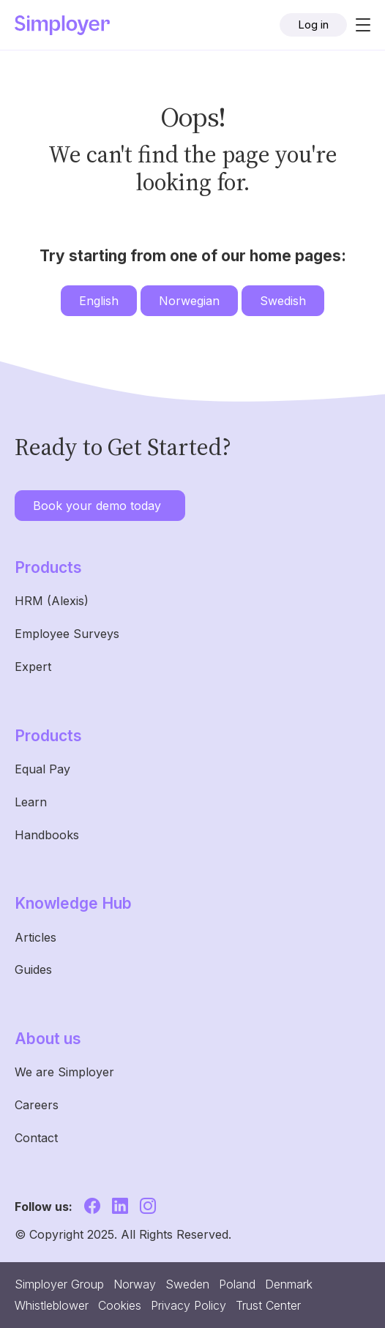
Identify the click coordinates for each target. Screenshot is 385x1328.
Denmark (289, 1284)
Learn (31, 802)
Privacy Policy (188, 1305)
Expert (33, 666)
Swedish (283, 300)
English (99, 300)
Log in (313, 24)
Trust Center (268, 1305)
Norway (134, 1284)
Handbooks (47, 835)
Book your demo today (97, 505)
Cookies (119, 1305)
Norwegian (189, 300)
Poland (237, 1284)
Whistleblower (52, 1305)
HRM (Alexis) (52, 600)
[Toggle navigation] (358, 24)
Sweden (187, 1284)
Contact (36, 1137)
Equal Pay (42, 769)
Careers (37, 1105)
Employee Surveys (67, 633)
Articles (35, 937)
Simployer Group (59, 1284)
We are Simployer (64, 1072)
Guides (33, 969)
